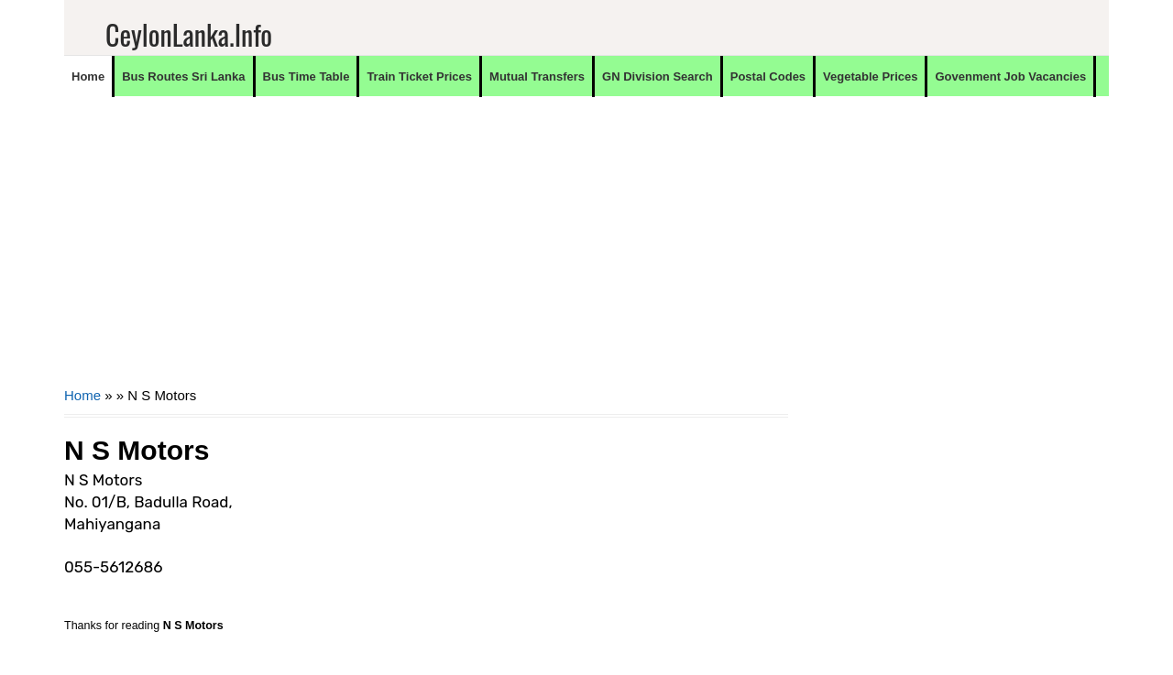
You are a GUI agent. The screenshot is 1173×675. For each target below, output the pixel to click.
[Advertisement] (426, 253)
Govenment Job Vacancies (1010, 76)
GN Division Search (657, 76)
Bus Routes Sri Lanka (183, 76)
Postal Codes (768, 76)
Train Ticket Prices (419, 76)
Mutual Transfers (537, 76)
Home (87, 76)
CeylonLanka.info (188, 34)
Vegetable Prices (870, 76)
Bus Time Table (306, 76)
